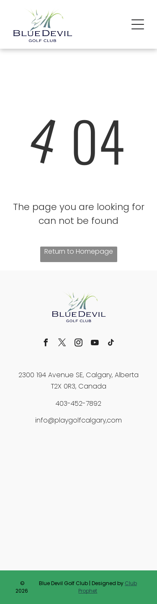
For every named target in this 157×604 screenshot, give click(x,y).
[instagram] (79, 344)
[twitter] (62, 344)
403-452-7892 (78, 403)
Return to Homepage (78, 251)
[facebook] (46, 344)
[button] (137, 24)
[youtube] (95, 344)
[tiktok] (111, 344)
